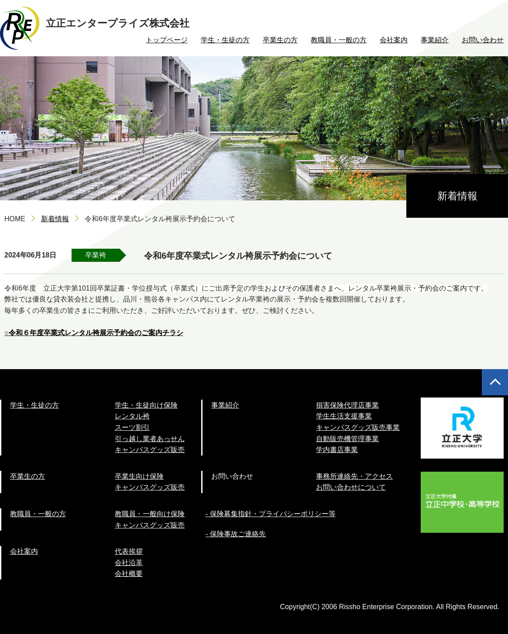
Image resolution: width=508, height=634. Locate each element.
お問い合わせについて (351, 487)
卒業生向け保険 (139, 476)
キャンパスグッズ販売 (150, 449)
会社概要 (129, 573)
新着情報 (55, 219)
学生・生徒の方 (225, 40)
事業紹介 (435, 40)
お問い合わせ (483, 40)
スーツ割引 (132, 427)
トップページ (167, 40)
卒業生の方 (280, 40)
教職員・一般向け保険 (150, 513)
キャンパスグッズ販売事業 (358, 427)
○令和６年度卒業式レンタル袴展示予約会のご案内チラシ (93, 332)
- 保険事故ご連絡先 (236, 534)
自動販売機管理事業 (347, 438)
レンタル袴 (132, 416)
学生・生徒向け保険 (146, 405)
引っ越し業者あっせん (150, 438)
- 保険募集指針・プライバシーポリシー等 (271, 513)
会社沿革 (129, 562)
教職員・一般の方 (339, 40)
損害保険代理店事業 (347, 405)
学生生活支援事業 (344, 416)
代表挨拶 (129, 551)
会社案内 (394, 40)
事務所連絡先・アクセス (354, 476)
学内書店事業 (337, 449)
